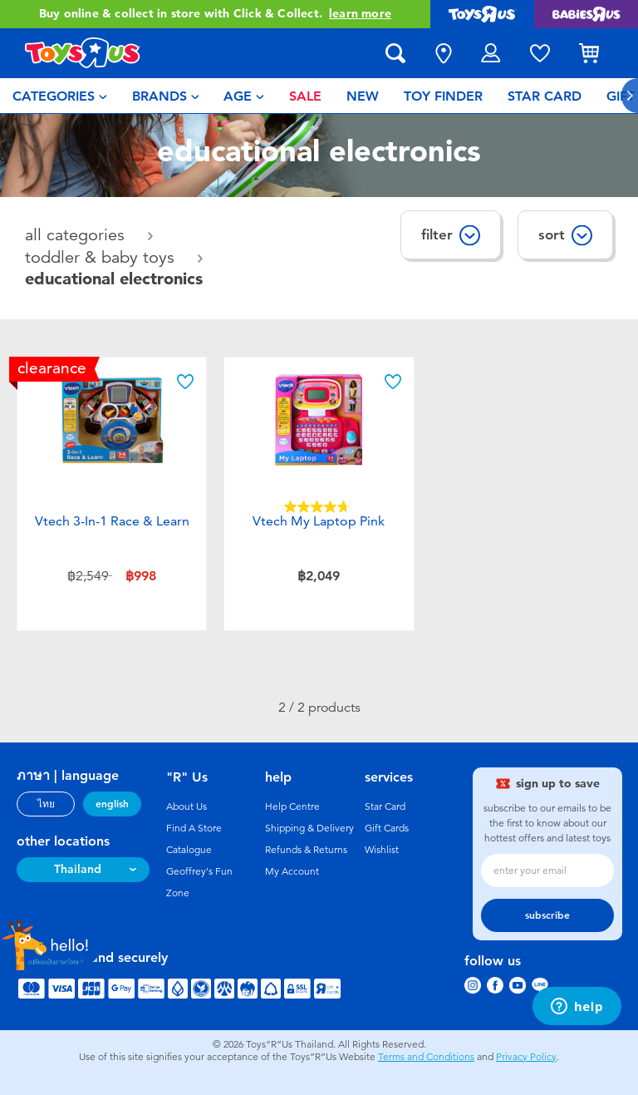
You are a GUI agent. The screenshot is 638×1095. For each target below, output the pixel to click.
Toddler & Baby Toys (102, 257)
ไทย (46, 804)
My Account (292, 871)
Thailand (77, 869)
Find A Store (194, 828)
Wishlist (382, 850)
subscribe (547, 915)
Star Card (385, 806)
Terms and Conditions (426, 1057)
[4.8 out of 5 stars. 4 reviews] (319, 507)
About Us (186, 806)
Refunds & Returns (306, 850)
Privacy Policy (526, 1057)
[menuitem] (60, 95)
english (112, 804)
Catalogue (189, 850)
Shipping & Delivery (309, 828)
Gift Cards (387, 828)
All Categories (77, 234)
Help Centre (292, 806)
